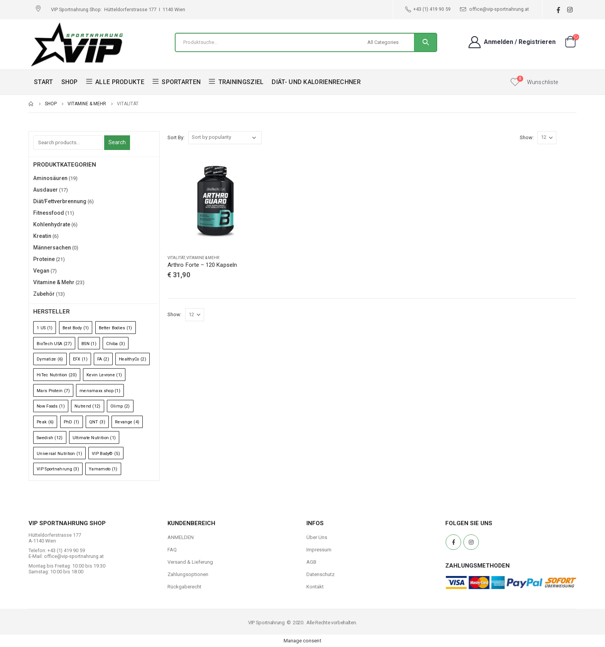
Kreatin (42, 236)
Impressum (318, 550)
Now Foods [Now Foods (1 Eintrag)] (51, 406)
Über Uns (316, 537)
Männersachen (52, 247)
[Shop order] (225, 137)
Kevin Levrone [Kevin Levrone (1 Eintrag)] (104, 374)
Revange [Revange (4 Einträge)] (127, 422)
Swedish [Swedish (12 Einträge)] (50, 437)
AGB (311, 562)
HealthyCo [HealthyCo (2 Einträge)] (132, 359)
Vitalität (176, 258)
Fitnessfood (48, 213)
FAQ (172, 550)
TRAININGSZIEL (236, 82)
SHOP (69, 82)
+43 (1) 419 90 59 (428, 9)
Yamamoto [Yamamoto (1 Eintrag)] (103, 469)
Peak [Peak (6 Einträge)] (45, 422)
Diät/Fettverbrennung (59, 201)
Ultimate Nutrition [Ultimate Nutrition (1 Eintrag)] (94, 437)
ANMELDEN (180, 537)
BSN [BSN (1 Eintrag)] (88, 343)
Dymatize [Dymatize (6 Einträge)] (50, 359)
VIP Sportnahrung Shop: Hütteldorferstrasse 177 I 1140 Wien (118, 9)
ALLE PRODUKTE (115, 82)
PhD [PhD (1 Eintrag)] (71, 422)
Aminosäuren (50, 178)
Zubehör (44, 294)
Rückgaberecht (184, 587)
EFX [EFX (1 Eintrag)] (80, 359)
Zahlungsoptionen (187, 574)
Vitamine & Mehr (202, 258)
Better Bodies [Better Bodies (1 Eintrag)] (115, 327)
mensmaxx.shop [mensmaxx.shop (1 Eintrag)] (99, 390)
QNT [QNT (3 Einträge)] (97, 422)
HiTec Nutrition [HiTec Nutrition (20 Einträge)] (57, 374)
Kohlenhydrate (51, 224)
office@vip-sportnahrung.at (494, 9)
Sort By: (175, 137)
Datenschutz (320, 574)
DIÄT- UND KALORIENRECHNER (316, 82)
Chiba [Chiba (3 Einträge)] (115, 343)
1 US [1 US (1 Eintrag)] (44, 327)
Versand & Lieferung (190, 562)
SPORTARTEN (176, 82)
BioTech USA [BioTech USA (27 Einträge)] (54, 343)
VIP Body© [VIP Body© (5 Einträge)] (106, 453)
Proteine (44, 259)
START (43, 82)
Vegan (41, 271)
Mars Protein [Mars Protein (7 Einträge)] (53, 390)
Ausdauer (45, 190)
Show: (527, 137)
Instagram (471, 542)
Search (117, 142)
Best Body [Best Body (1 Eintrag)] (76, 327)
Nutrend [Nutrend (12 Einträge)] (87, 406)
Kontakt (315, 587)
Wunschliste (542, 82)
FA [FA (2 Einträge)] (103, 359)
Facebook (453, 542)
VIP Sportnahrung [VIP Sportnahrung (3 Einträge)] (58, 469)
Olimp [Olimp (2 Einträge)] (120, 406)
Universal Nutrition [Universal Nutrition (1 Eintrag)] (59, 453)
